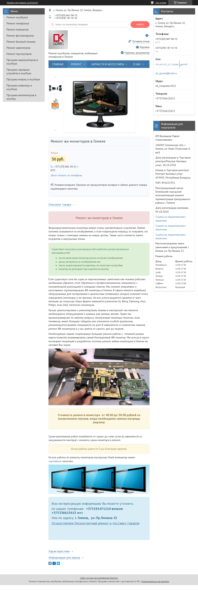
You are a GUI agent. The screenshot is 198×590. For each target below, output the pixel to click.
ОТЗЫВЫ (188, 64)
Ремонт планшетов (18, 29)
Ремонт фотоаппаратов (20, 35)
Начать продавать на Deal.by (22, 2)
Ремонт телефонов (18, 23)
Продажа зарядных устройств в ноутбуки (19, 71)
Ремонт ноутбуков (17, 17)
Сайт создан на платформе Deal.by (99, 577)
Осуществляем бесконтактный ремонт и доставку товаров (95, 523)
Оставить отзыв (140, 41)
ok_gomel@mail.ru (166, 73)
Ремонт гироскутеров (19, 54)
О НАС (137, 64)
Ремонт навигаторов (18, 47)
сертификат (55, 461)
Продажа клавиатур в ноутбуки (19, 87)
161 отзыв (160, 2)
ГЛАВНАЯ (57, 64)
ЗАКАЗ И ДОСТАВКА (163, 64)
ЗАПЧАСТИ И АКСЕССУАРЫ (107, 64)
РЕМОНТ (76, 64)
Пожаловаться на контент (155, 581)
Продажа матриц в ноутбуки (23, 79)
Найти (140, 24)
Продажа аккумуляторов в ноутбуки (22, 61)
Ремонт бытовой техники (21, 41)
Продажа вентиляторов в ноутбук (21, 96)
